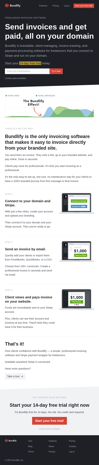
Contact (72, 446)
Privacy (52, 452)
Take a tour (13, 376)
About (51, 446)
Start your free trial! (84, 6)
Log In (67, 6)
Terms (31, 452)
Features (43, 6)
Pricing (55, 6)
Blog (30, 446)
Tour (30, 441)
